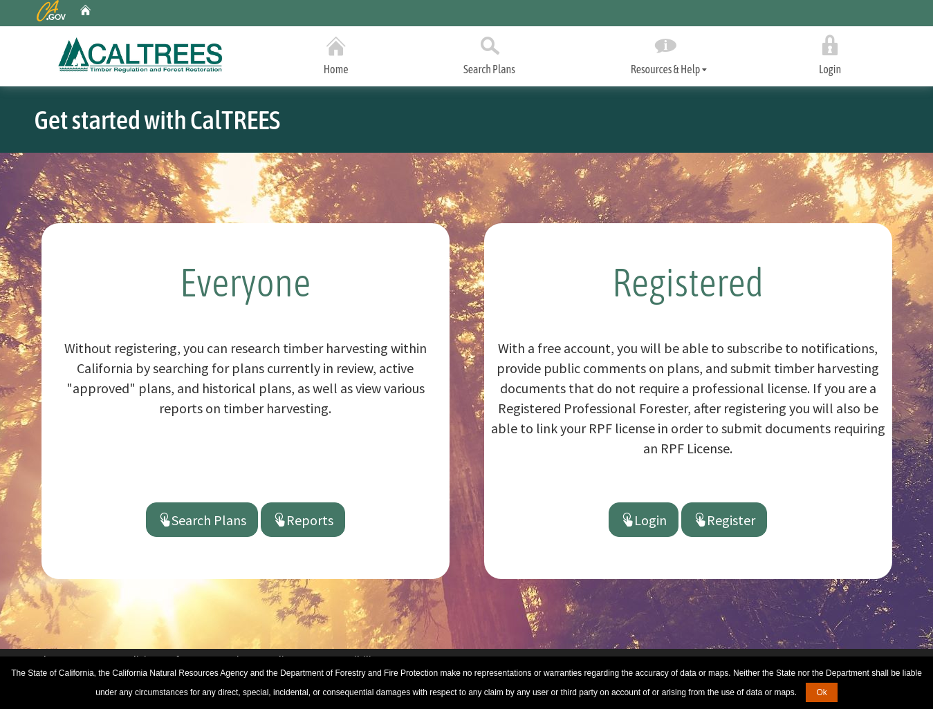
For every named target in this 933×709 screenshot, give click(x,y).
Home (336, 52)
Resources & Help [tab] (665, 53)
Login (830, 52)
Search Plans (489, 52)
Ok (821, 692)
